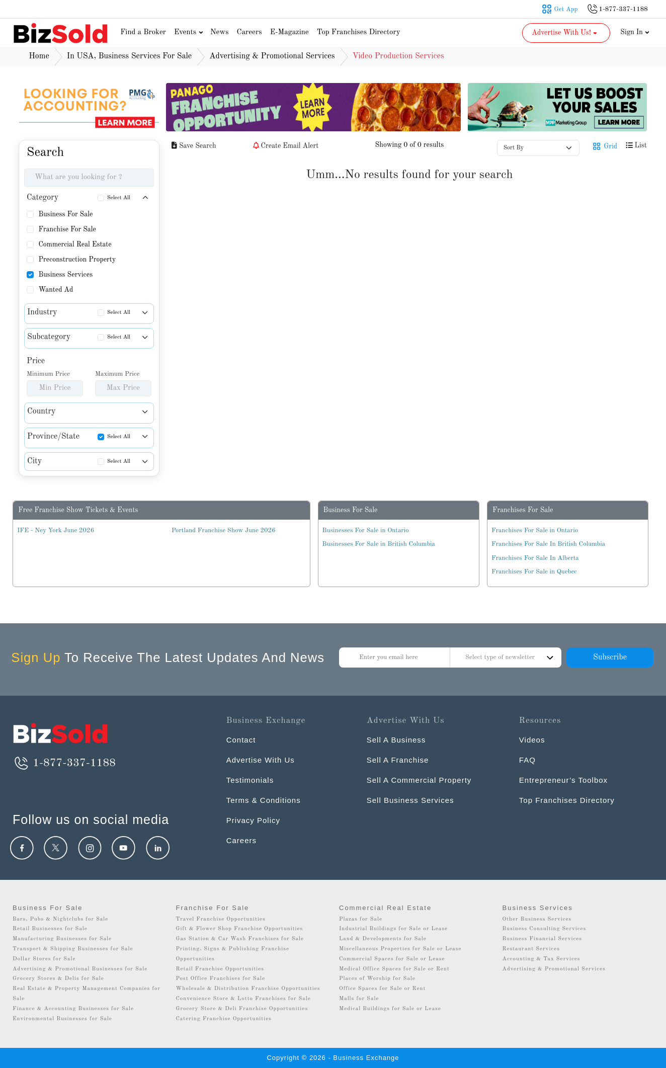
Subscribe (610, 657)
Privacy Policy (253, 820)
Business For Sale (65, 214)
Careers (249, 32)
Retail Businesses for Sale (50, 929)
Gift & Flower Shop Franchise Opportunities (239, 929)
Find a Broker (143, 32)
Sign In (634, 32)
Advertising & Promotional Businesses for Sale (80, 969)
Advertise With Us (260, 760)
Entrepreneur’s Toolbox (563, 780)
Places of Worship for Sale (377, 978)
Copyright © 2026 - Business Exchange (333, 1057)
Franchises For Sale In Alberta (535, 558)
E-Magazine (289, 32)
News (219, 32)
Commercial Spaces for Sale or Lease (392, 959)
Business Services (65, 274)
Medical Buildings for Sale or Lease (390, 1009)
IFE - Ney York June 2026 (55, 530)
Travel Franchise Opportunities (221, 919)
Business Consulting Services (545, 929)
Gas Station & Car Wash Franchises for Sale (240, 939)
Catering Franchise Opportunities (224, 1019)
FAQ (527, 760)
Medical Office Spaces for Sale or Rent (394, 969)
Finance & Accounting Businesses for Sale (73, 1009)
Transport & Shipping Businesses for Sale (73, 949)
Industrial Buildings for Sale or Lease (393, 929)
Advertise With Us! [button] (565, 32)
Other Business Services (537, 919)
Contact (241, 739)
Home (39, 56)
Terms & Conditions (263, 800)
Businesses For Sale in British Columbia (378, 544)
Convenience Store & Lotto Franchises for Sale (243, 999)
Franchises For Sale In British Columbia (548, 544)
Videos (532, 739)
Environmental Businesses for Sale (62, 1019)
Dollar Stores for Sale (44, 959)
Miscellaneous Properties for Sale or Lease (400, 949)
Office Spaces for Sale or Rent (382, 989)
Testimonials (250, 780)
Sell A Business (396, 739)
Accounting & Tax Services (541, 959)
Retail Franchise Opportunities (220, 969)
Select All (118, 198)
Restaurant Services (531, 949)
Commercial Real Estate (74, 244)
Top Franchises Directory (358, 32)
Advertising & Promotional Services (554, 969)
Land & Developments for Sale (383, 939)
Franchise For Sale (67, 229)
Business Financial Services (542, 939)
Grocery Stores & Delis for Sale (58, 978)
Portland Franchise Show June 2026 (224, 530)
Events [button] (189, 32)
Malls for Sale (359, 999)
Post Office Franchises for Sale (221, 978)
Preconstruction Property (77, 259)
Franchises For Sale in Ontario (534, 530)
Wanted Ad (55, 289)
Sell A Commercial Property (419, 780)
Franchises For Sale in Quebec (534, 571)
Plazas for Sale (360, 919)
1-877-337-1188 (64, 763)
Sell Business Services (410, 800)
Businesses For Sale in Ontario (365, 530)
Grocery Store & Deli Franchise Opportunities (242, 1009)
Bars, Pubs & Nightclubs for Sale (60, 919)
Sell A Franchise (398, 760)
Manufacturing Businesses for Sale (62, 939)
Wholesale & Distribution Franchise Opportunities (248, 989)
